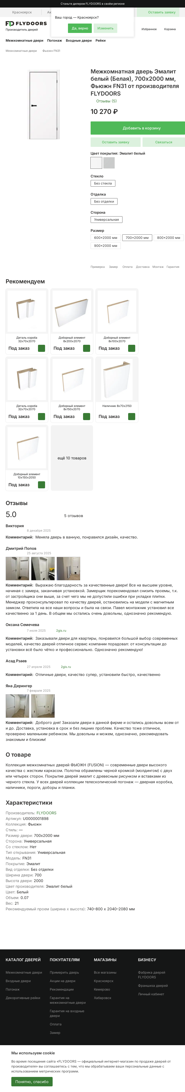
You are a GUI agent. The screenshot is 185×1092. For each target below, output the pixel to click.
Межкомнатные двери (24, 40)
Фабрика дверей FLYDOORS (151, 974)
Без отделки (104, 201)
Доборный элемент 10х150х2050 (26, 476)
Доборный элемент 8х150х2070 (72, 407)
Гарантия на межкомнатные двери (68, 1000)
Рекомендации (62, 989)
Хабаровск (102, 998)
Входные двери (79, 40)
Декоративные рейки (23, 998)
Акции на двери (62, 981)
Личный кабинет (151, 994)
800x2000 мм (168, 238)
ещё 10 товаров (72, 458)
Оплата (56, 1024)
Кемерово (102, 989)
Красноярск (104, 981)
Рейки (101, 40)
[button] (129, 11)
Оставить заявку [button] (115, 142)
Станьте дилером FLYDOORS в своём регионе (93, 3)
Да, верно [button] (80, 28)
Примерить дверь (64, 972)
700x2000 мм (137, 238)
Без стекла (103, 183)
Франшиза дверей (153, 986)
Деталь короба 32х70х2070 (26, 339)
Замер (55, 1033)
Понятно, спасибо (32, 1081)
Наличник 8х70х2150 (117, 406)
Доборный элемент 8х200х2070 (72, 339)
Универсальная (106, 219)
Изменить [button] (105, 28)
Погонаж (54, 40)
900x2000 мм (105, 246)
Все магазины (105, 972)
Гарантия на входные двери (67, 1013)
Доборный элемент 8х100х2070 (117, 339)
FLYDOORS (46, 813)
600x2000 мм (105, 238)
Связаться (163, 142)
